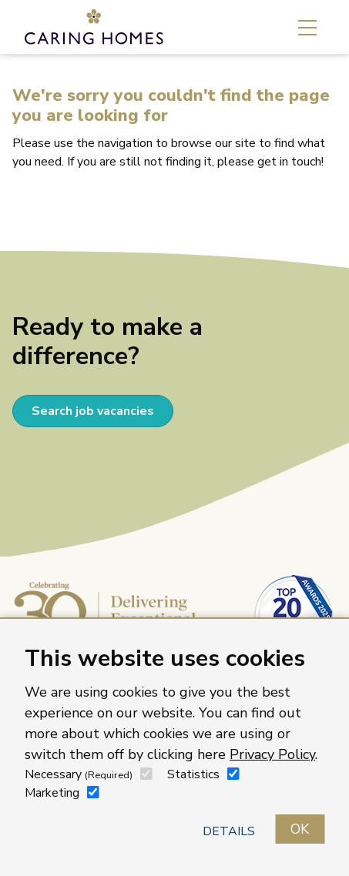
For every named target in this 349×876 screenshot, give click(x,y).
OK (299, 829)
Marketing (52, 792)
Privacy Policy (272, 754)
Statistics (193, 774)
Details (229, 831)
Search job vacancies (93, 411)
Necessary (79, 774)
